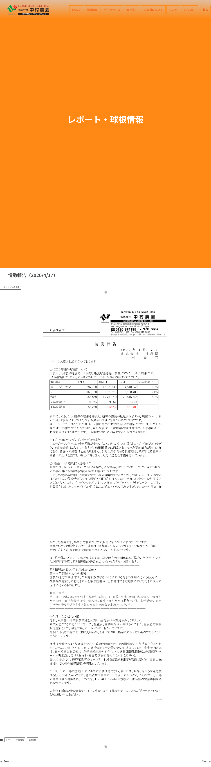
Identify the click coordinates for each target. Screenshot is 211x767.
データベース (112, 10)
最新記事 (92, 10)
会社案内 (132, 10)
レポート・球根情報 (10, 287)
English (190, 10)
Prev (4, 761)
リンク (173, 10)
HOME (76, 10)
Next (206, 761)
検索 (205, 10)
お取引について (153, 10)
